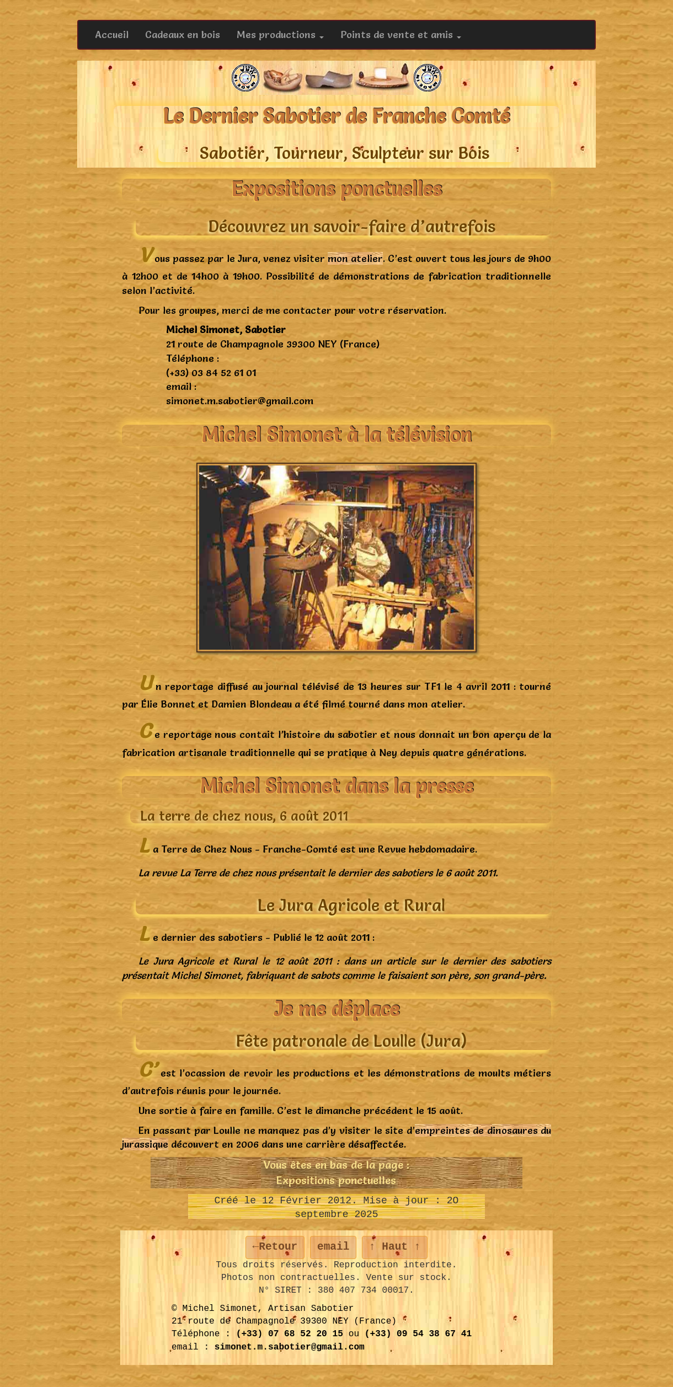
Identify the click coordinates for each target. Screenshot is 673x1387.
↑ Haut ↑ (394, 1247)
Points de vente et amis (400, 34)
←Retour (275, 1247)
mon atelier (355, 258)
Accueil (112, 34)
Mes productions (280, 34)
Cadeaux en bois (182, 34)
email (333, 1247)
